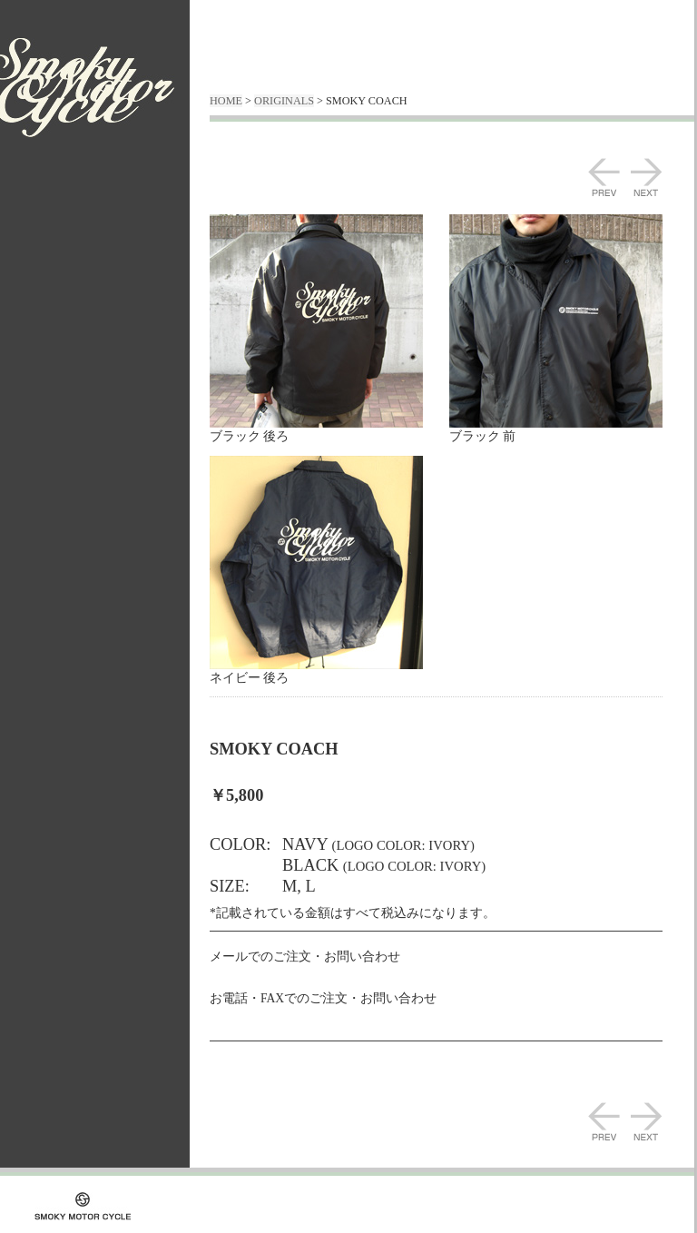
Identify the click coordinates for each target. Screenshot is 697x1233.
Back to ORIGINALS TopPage (289, 1085)
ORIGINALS (53, 269)
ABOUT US (53, 220)
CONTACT (53, 346)
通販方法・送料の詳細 (74, 303)
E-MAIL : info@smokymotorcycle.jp (345, 975)
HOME (226, 100)
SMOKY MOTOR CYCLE (87, 87)
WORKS (53, 244)
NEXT (647, 177)
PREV (604, 177)
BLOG (53, 322)
